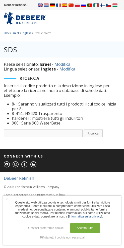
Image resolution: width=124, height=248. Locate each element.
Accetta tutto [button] (85, 228)
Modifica (62, 64)
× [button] (7, 199)
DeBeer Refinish (19, 178)
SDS (6, 33)
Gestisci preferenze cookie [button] (46, 228)
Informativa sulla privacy (85, 216)
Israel (15, 33)
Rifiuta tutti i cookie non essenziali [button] (62, 237)
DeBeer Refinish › (16, 5)
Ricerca (93, 133)
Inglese (26, 33)
